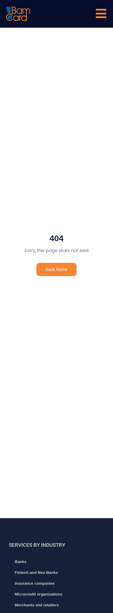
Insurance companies (35, 583)
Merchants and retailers (37, 605)
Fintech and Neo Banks (36, 572)
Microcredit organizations (38, 594)
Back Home (56, 269)
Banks (21, 561)
